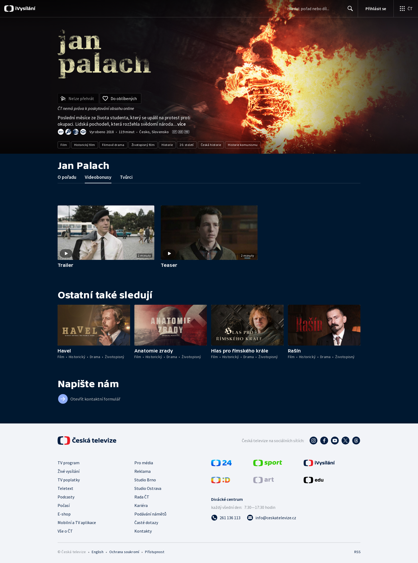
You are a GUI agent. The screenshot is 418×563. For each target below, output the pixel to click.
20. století (187, 145)
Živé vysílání (68, 471)
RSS (357, 551)
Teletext (65, 488)
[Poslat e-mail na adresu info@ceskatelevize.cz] (271, 517)
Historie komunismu (243, 145)
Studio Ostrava (147, 488)
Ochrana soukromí (124, 551)
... (180, 124)
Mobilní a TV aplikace (77, 522)
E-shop (64, 514)
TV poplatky (69, 479)
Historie (167, 145)
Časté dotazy (146, 522)
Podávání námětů (150, 514)
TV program (68, 462)
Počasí (64, 505)
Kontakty (143, 531)
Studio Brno (145, 479)
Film (64, 145)
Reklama (142, 471)
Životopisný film (143, 145)
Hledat (349, 10)
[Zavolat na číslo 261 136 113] (225, 517)
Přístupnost (154, 551)
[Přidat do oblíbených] (120, 98)
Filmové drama (113, 145)
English (97, 551)
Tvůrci (126, 177)
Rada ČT (141, 496)
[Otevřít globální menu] (405, 8)
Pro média (143, 462)
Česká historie (211, 145)
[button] (106, 232)
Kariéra (141, 505)
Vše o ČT (65, 531)
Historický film (84, 145)
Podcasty (66, 496)
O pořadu (67, 177)
